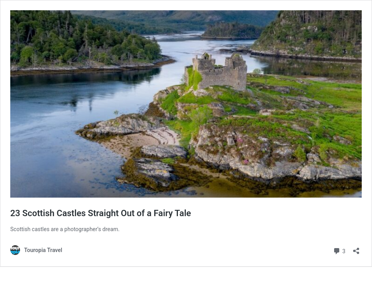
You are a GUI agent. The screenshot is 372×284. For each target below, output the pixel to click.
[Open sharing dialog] (356, 248)
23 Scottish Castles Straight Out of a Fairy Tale (100, 213)
